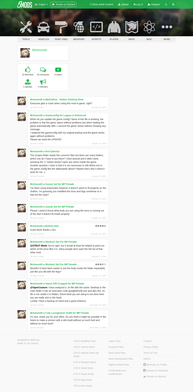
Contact (147, 341)
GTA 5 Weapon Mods (85, 362)
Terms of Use (150, 353)
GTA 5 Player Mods (84, 374)
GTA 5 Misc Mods (83, 385)
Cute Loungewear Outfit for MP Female (67, 313)
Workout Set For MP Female (61, 241)
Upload (123, 4)
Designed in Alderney (28, 340)
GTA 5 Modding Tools (85, 341)
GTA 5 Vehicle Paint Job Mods (86, 355)
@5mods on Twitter (155, 364)
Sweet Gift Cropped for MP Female (64, 283)
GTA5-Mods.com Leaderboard (117, 372)
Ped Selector (52, 151)
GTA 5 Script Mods (83, 368)
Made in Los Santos (27, 343)
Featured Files (115, 347)
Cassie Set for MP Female (59, 184)
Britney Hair (52, 226)
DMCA (146, 358)
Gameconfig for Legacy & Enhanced (65, 115)
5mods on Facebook (155, 370)
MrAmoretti (39, 50)
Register (154, 4)
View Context (37, 107)
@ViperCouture (38, 287)
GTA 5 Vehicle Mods (84, 347)
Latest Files (114, 341)
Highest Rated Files (118, 364)
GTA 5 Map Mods (83, 380)
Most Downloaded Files (120, 358)
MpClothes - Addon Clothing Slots (64, 99)
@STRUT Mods (38, 245)
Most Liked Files (117, 353)
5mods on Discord (154, 376)
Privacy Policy (150, 347)
